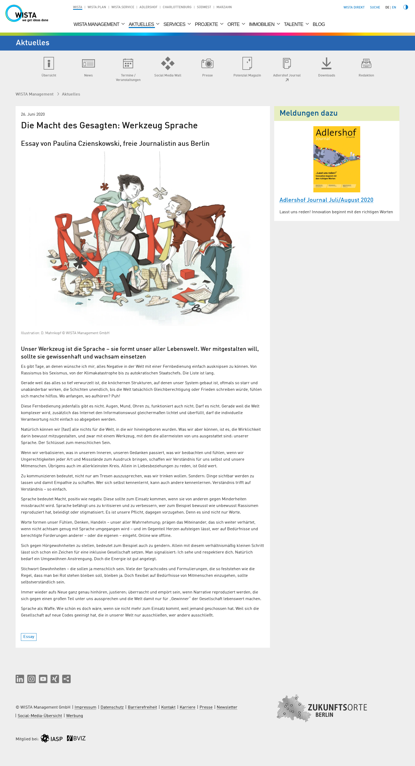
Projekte (207, 24)
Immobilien (262, 24)
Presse (206, 707)
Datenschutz (112, 707)
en (394, 7)
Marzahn (224, 7)
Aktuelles (142, 24)
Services (174, 24)
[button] (20, 679)
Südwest (204, 7)
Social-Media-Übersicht (40, 716)
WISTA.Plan (97, 7)
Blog (319, 24)
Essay (28, 637)
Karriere (187, 707)
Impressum (85, 707)
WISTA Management (97, 24)
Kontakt (168, 707)
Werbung (74, 716)
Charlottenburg (177, 7)
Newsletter (227, 707)
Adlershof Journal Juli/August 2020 (326, 200)
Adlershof (148, 7)
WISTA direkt (354, 7)
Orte (234, 24)
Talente (294, 24)
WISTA (77, 7)
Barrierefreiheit (142, 707)
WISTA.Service (122, 7)
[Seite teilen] (66, 679)
